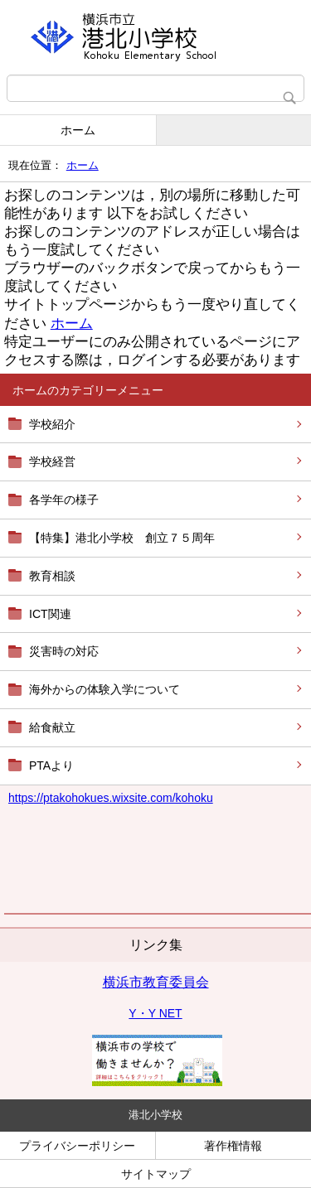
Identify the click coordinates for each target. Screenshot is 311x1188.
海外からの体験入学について (104, 689)
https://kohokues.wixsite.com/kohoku (110, 797)
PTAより (51, 765)
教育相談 (52, 575)
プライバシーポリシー (77, 1145)
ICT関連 (50, 614)
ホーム (78, 130)
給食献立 (52, 727)
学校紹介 (52, 424)
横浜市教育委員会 (156, 982)
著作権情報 (233, 1145)
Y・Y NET (155, 1013)
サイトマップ (156, 1174)
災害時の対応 (64, 651)
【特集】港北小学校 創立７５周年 (122, 537)
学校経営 (52, 461)
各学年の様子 (64, 499)
